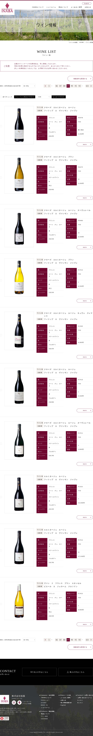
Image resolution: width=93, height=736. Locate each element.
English (86, 3)
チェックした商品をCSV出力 (24, 97)
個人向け (80, 702)
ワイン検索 (44, 716)
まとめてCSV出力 (58, 97)
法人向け (80, 700)
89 (68, 86)
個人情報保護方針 (66, 702)
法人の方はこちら (40, 672)
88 (64, 86)
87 (61, 86)
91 (76, 86)
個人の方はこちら (77, 672)
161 (87, 86)
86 (57, 86)
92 (80, 86)
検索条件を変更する (80, 78)
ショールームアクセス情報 (26, 702)
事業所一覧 (44, 705)
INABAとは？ (45, 700)
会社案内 (43, 702)
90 (72, 86)
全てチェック (7, 97)
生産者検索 (44, 718)
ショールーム (51, 7)
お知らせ (88, 7)
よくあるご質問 (76, 7)
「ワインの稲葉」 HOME (76, 42)
